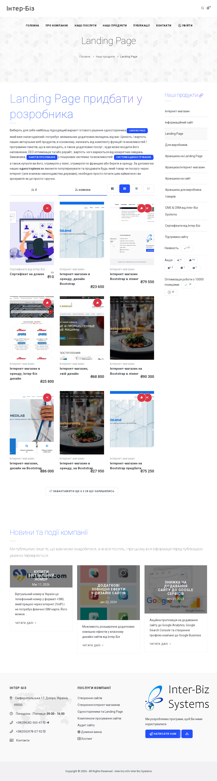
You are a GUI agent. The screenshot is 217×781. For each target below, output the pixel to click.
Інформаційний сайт (179, 122)
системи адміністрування (133, 157)
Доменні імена (90, 732)
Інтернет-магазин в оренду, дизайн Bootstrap (75, 279)
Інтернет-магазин (177, 111)
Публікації (141, 25)
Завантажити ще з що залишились (82, 491)
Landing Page (137, 130)
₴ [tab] (34, 189)
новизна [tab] (83, 189)
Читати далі (26, 623)
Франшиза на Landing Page (184, 156)
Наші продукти (115, 25)
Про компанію (57, 25)
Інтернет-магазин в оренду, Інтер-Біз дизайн (25, 373)
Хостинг (85, 738)
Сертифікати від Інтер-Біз (182, 225)
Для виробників (176, 145)
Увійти (185, 25)
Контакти (163, 25)
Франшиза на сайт (178, 178)
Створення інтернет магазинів (99, 705)
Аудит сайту (86, 725)
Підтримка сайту (176, 237)
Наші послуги (85, 25)
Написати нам (163, 733)
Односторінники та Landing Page (100, 711)
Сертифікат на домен (27, 274)
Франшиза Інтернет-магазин (185, 167)
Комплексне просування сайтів (99, 718)
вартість (79, 152)
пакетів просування (42, 157)
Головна (32, 25)
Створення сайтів (90, 698)
